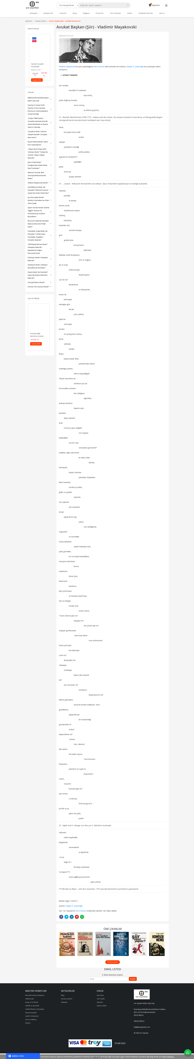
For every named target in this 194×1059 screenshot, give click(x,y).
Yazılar (31, 91)
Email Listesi (112, 968)
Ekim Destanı (99, 65)
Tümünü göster (112, 961)
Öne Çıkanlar (113, 927)
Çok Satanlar (33, 297)
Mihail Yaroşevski (37, 69)
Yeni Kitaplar (33, 27)
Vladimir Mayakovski (67, 65)
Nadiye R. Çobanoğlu (135, 65)
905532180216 (139, 1020)
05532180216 (138, 1014)
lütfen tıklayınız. (168, 1056)
